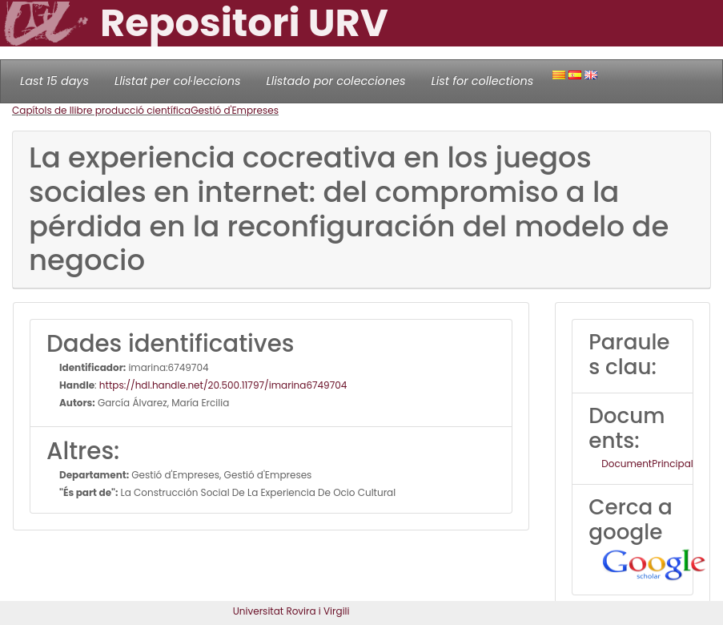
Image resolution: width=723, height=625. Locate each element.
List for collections (482, 81)
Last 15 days (54, 81)
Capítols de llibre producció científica (101, 110)
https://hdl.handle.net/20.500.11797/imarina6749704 (223, 385)
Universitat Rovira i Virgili (291, 611)
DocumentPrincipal (647, 463)
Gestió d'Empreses (235, 110)
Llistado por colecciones (336, 81)
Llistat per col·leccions (177, 81)
